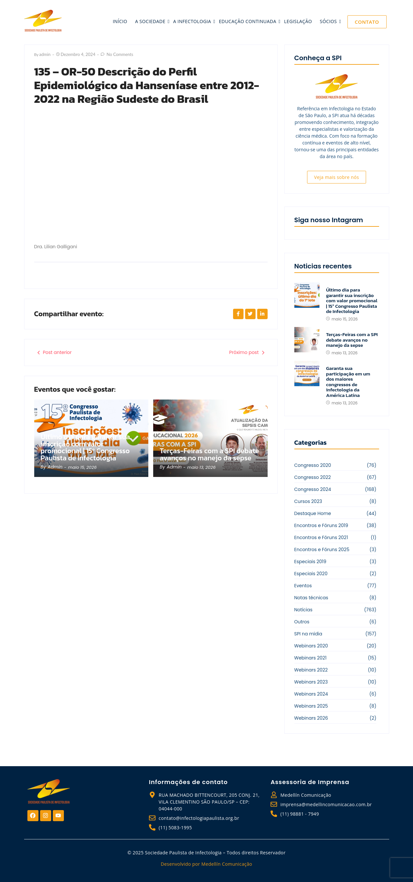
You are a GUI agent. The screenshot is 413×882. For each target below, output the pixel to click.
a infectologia (192, 21)
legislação (298, 21)
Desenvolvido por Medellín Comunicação (206, 864)
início (120, 21)
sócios (329, 21)
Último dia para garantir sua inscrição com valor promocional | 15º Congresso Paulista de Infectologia (86, 447)
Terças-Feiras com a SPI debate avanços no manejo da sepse (210, 454)
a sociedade (151, 21)
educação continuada (248, 21)
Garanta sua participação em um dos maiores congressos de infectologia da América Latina (348, 382)
